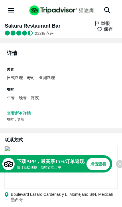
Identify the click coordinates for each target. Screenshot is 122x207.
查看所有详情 (19, 113)
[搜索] (107, 10)
